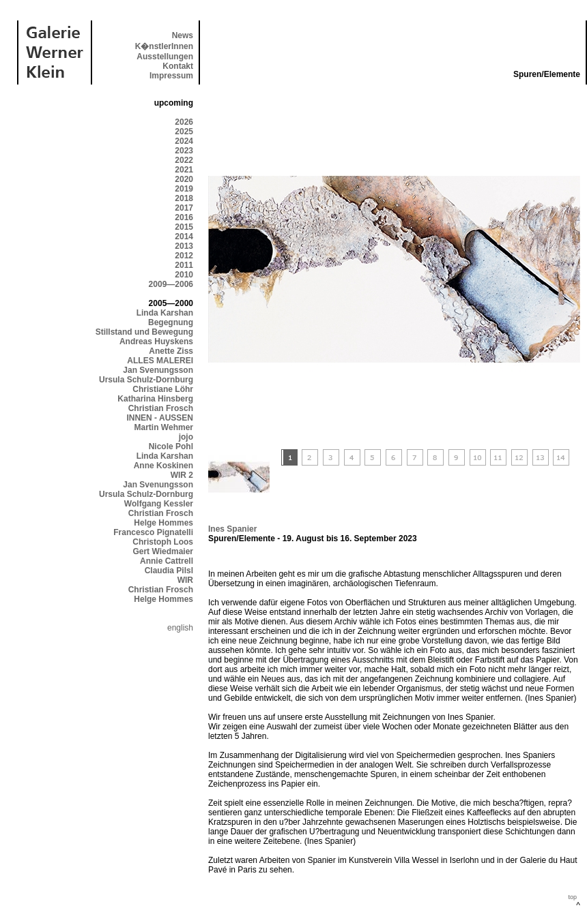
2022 (184, 160)
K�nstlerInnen (164, 46)
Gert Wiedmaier (162, 551)
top (572, 897)
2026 (184, 122)
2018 (184, 198)
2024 (184, 141)
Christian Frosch (160, 408)
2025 (184, 131)
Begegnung (170, 322)
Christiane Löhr (162, 389)
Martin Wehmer (163, 427)
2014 (184, 236)
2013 (184, 246)
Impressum (171, 75)
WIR (185, 580)
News (182, 35)
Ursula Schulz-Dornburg (146, 379)
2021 (184, 170)
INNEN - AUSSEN (159, 418)
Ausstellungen (165, 56)
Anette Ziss (171, 351)
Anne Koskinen (163, 465)
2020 (184, 179)
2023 (184, 150)
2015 (184, 227)
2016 (184, 217)
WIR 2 (182, 475)
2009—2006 (171, 284)
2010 (184, 274)
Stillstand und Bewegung (144, 332)
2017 (184, 208)
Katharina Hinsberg (155, 399)
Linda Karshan (165, 313)
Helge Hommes (163, 523)
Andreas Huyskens (156, 341)
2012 (184, 255)
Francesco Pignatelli (153, 532)
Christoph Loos (162, 542)
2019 (184, 189)
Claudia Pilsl (169, 570)
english (180, 628)
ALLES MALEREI (160, 360)
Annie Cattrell (166, 561)
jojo (186, 437)
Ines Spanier (232, 529)
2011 (184, 265)
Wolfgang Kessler (158, 504)
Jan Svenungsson (158, 370)
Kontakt (177, 66)
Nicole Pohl (171, 446)
